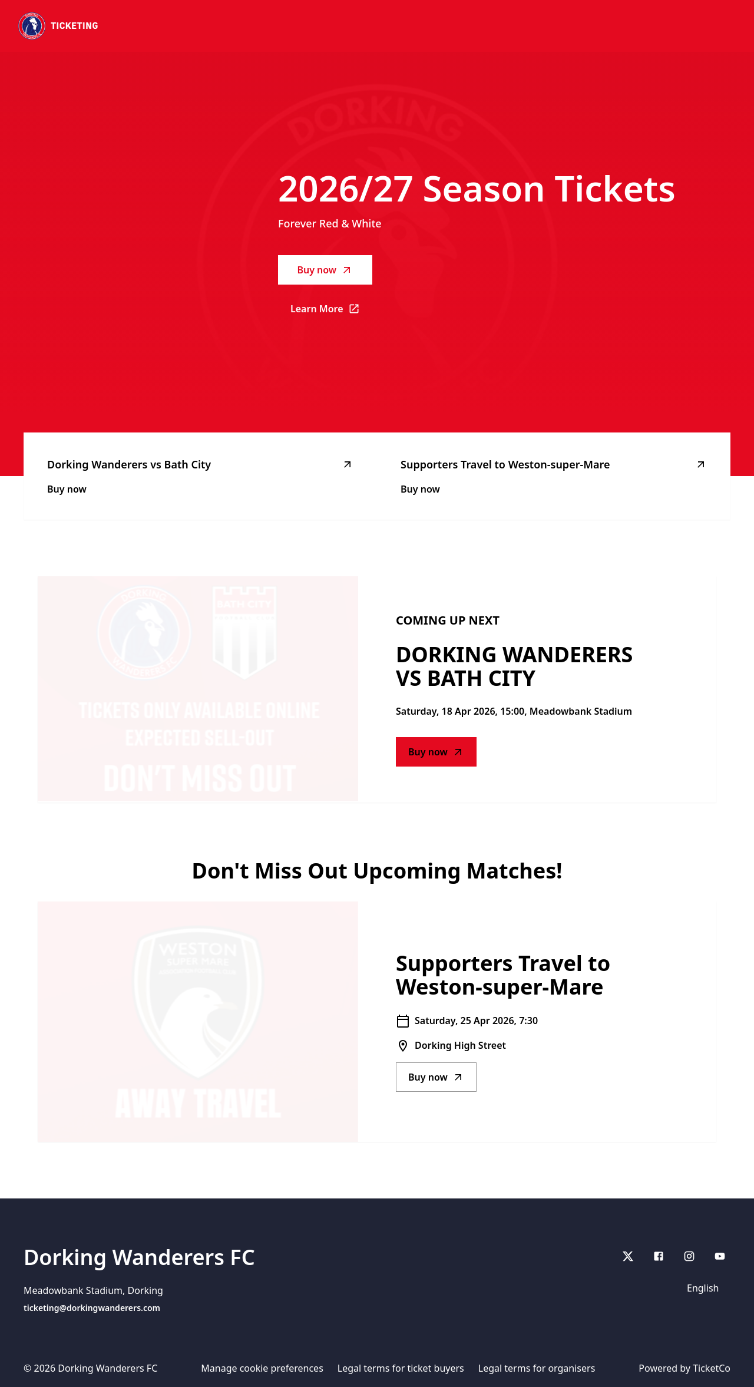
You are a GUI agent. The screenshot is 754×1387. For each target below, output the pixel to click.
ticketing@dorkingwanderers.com (92, 1307)
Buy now (325, 269)
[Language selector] (705, 1288)
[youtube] (719, 1256)
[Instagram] (689, 1256)
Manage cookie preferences (262, 1368)
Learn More (331, 312)
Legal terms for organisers (537, 1368)
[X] (628, 1256)
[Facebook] (658, 1256)
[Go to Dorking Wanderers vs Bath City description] (198, 689)
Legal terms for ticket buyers (401, 1368)
